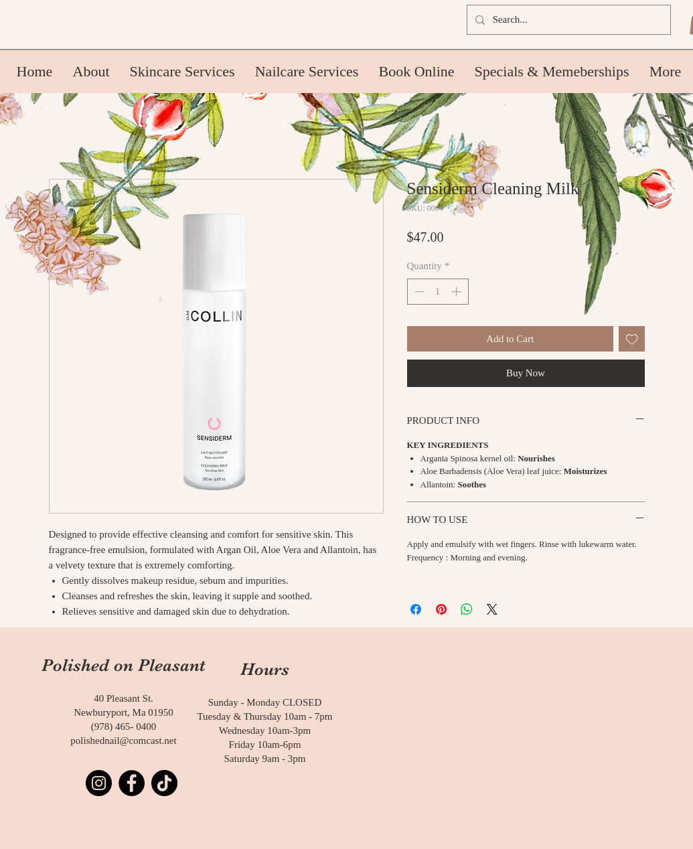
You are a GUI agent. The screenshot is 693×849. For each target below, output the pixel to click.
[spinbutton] (438, 291)
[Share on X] (492, 609)
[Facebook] (132, 783)
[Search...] (567, 19)
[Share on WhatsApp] (467, 609)
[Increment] (458, 291)
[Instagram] (99, 783)
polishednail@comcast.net (123, 740)
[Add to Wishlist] (632, 339)
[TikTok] (164, 783)
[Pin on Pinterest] (441, 609)
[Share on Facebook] (416, 609)
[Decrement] (418, 291)
